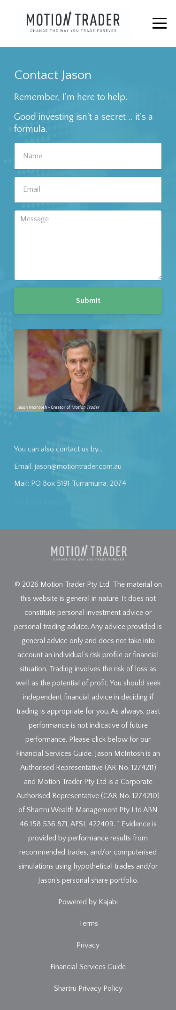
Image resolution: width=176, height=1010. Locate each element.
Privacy (88, 945)
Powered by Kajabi (88, 902)
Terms (88, 923)
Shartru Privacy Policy (88, 988)
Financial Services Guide (88, 967)
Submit (88, 300)
